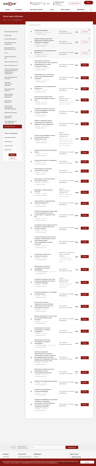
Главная (7, 9)
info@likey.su (58, 4)
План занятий (22, 454)
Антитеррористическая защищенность (10, 43)
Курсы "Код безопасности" (11, 65)
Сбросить (12, 158)
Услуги (52, 9)
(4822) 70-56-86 (59, 2)
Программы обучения (37, 9)
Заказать (84, 65)
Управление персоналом (10, 112)
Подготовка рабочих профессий (9, 89)
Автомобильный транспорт (11, 31)
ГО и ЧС (6, 53)
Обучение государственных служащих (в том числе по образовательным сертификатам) (11, 71)
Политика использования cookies (67, 463)
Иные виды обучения (9, 126)
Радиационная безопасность (8, 101)
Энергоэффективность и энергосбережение (10, 122)
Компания (5, 454)
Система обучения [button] (74, 3)
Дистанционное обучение (24, 456)
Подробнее (85, 31)
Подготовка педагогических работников (8, 84)
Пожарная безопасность (10, 39)
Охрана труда (7, 35)
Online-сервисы (66, 9)
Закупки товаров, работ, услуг (10, 57)
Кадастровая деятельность (11, 61)
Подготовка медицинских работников (10, 78)
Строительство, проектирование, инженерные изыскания (10, 107)
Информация (81, 9)
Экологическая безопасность (8, 117)
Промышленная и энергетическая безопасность (8, 96)
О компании (19, 9)
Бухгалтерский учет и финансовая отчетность (10, 48)
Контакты (36, 456)
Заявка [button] (88, 2)
